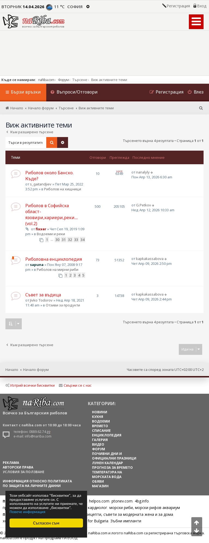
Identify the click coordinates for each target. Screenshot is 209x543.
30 (57, 239)
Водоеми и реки (51, 233)
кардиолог (97, 507)
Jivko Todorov (41, 300)
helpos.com (99, 501)
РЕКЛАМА (11, 462)
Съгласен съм (46, 523)
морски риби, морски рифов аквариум (144, 507)
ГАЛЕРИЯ (100, 439)
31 (64, 239)
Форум (63, 79)
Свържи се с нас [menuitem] (75, 385)
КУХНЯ (97, 416)
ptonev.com (122, 501)
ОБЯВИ (98, 481)
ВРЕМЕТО (100, 426)
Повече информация (27, 512)
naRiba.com (46, 79)
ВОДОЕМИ (101, 421)
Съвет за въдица (43, 295)
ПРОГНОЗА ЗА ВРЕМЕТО (112, 467)
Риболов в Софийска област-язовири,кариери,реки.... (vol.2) (51, 214)
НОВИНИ (99, 412)
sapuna (37, 264)
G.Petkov (143, 205)
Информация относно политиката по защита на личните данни (37, 483)
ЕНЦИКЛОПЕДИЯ (106, 435)
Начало (11, 369)
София (75, 6)
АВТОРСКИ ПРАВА (18, 467)
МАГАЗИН (100, 486)
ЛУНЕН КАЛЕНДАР (107, 463)
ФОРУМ (98, 449)
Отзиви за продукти (63, 305)
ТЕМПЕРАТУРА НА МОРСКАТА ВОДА (107, 474)
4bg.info (142, 501)
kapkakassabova (150, 258)
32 (70, 239)
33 (76, 239)
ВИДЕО (98, 444)
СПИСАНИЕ (101, 430)
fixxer (41, 228)
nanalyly (143, 172)
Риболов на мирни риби (57, 269)
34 (82, 239)
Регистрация (178, 6)
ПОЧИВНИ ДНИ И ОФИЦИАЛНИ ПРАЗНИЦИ (114, 456)
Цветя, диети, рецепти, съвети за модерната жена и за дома (116, 514)
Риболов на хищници (62, 189)
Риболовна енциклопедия (53, 259)
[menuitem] (74, 92)
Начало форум (36, 369)
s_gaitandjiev (40, 184)
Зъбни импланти (125, 520)
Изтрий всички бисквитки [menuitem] (30, 385)
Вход (201, 6)
